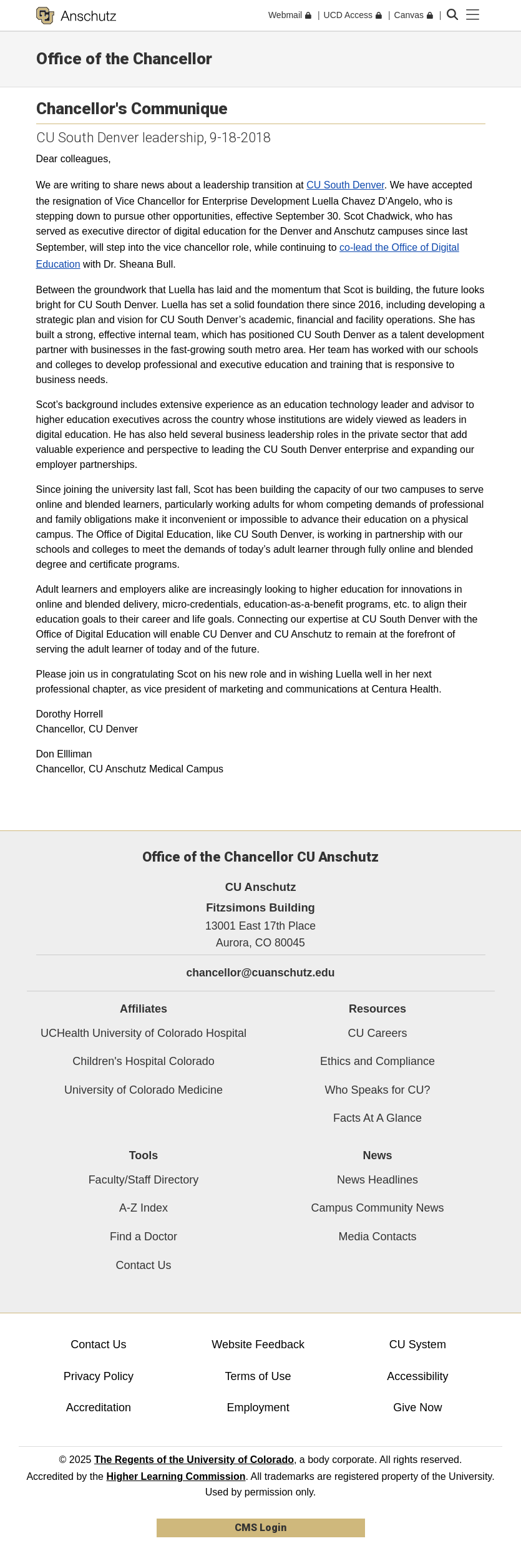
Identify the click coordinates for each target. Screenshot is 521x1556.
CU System (417, 1344)
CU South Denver (345, 185)
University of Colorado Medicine (143, 1090)
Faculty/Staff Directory (144, 1180)
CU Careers (377, 1033)
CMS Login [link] (260, 1528)
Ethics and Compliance (377, 1061)
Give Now (417, 1407)
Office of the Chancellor (124, 58)
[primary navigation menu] (472, 14)
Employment (258, 1407)
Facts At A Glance (377, 1118)
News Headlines (377, 1180)
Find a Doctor (143, 1236)
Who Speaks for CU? (377, 1090)
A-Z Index (143, 1208)
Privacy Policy (99, 1376)
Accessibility (417, 1376)
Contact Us (143, 1265)
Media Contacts (377, 1236)
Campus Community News (377, 1208)
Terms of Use (258, 1376)
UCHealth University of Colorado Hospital (143, 1033)
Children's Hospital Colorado (143, 1061)
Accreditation (98, 1407)
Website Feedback (258, 1344)
